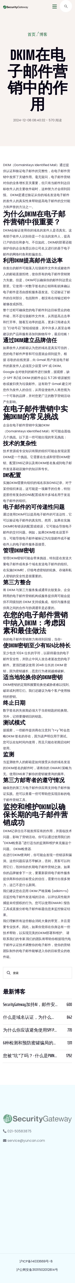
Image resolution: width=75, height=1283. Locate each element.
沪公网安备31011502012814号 (37, 1269)
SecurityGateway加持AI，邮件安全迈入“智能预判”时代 (30, 1004)
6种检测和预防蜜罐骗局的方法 (30, 1043)
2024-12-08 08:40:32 (29, 120)
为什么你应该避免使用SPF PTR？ (30, 1030)
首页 (32, 35)
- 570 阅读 (54, 120)
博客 (43, 35)
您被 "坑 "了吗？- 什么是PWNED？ (30, 1056)
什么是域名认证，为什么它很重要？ (30, 1017)
